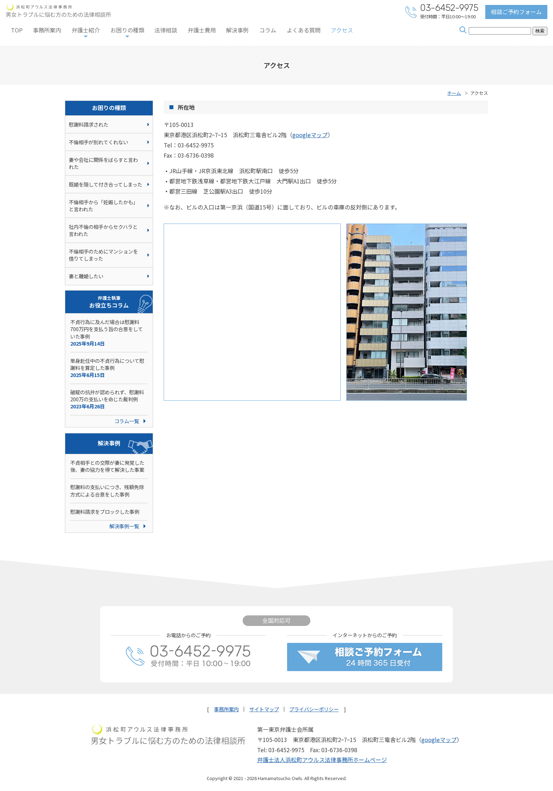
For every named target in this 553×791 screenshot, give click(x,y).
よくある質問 (304, 30)
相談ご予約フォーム (516, 11)
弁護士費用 (202, 30)
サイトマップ (264, 709)
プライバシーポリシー (314, 709)
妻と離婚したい (86, 276)
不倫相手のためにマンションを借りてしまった (103, 255)
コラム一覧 (126, 421)
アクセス (342, 30)
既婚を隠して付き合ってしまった (105, 184)
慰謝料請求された (88, 124)
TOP (17, 30)
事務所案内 (47, 30)
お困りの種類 (127, 30)
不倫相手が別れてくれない (98, 142)
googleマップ (310, 134)
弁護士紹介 (86, 30)
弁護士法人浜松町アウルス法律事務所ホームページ (322, 759)
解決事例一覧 (124, 526)
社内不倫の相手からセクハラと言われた (103, 230)
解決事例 (237, 30)
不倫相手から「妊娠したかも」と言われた (103, 205)
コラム (267, 30)
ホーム (454, 93)
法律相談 (165, 30)
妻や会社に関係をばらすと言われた (103, 163)
